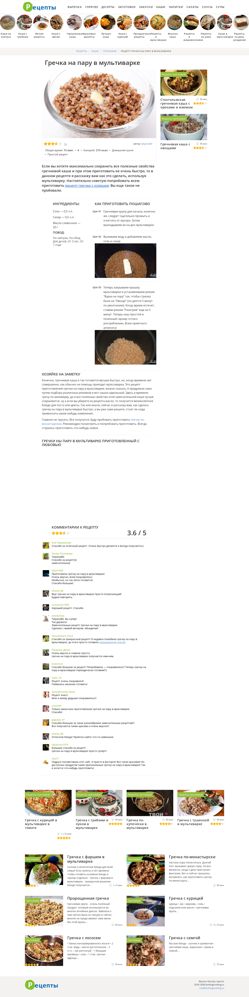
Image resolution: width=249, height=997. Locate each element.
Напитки (176, 7)
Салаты (193, 7)
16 (65, 144)
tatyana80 (146, 143)
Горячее (91, 7)
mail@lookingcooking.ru (211, 988)
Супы (220, 7)
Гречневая (32, 859)
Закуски (146, 7)
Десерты (108, 7)
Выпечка (75, 7)
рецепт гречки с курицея (87, 185)
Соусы (207, 7)
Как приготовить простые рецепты (39, 7)
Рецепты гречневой (174, 74)
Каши (160, 7)
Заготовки (127, 7)
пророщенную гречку (112, 642)
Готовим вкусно (41, 985)
